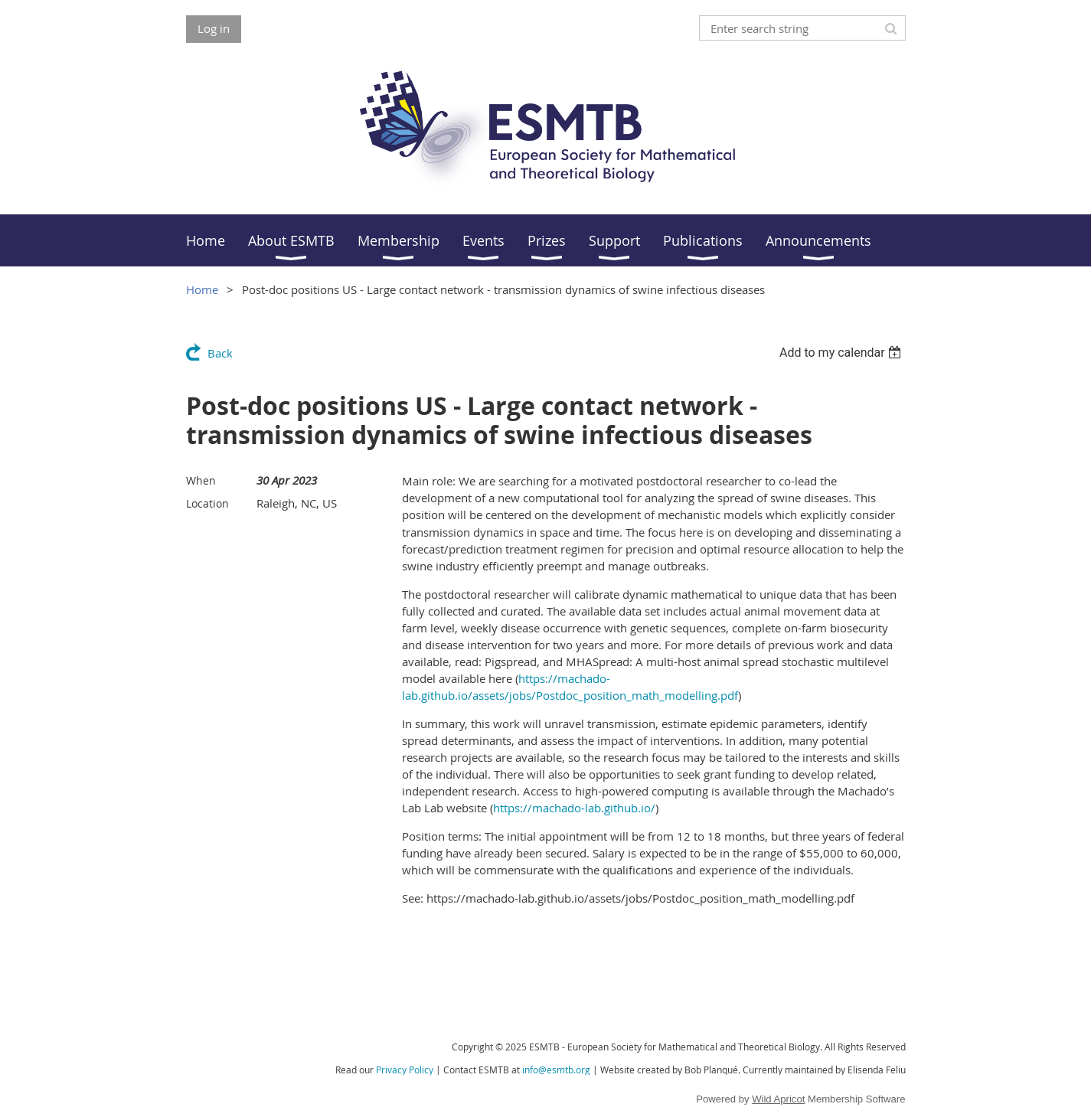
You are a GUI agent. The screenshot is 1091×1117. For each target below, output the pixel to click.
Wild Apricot (778, 1099)
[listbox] (842, 352)
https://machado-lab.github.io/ (574, 807)
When (201, 480)
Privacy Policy (404, 1069)
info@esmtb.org (556, 1069)
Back (220, 353)
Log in (214, 28)
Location (207, 503)
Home (202, 289)
